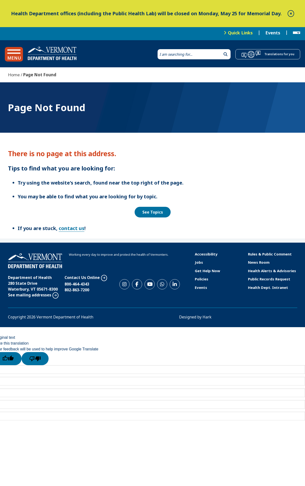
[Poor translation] (35, 358)
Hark (207, 317)
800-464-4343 (77, 284)
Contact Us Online (82, 277)
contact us (71, 228)
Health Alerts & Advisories (272, 270)
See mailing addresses (29, 295)
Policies (201, 279)
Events (272, 33)
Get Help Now (207, 270)
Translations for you (279, 54)
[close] (291, 13)
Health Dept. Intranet (268, 287)
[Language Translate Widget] (296, 33)
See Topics (152, 212)
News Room (258, 262)
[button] (14, 54)
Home (14, 74)
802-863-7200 (77, 290)
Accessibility (206, 254)
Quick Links (240, 33)
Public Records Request (269, 279)
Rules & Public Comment (270, 254)
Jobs (199, 262)
